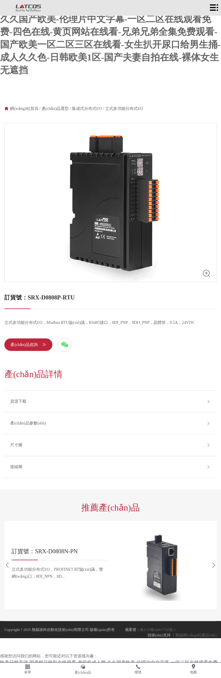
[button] (7, 565)
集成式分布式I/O (87, 108)
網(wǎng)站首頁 (24, 108)
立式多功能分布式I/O (124, 108)
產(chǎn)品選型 (55, 108)
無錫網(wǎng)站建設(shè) (196, 635)
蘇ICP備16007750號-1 (158, 629)
